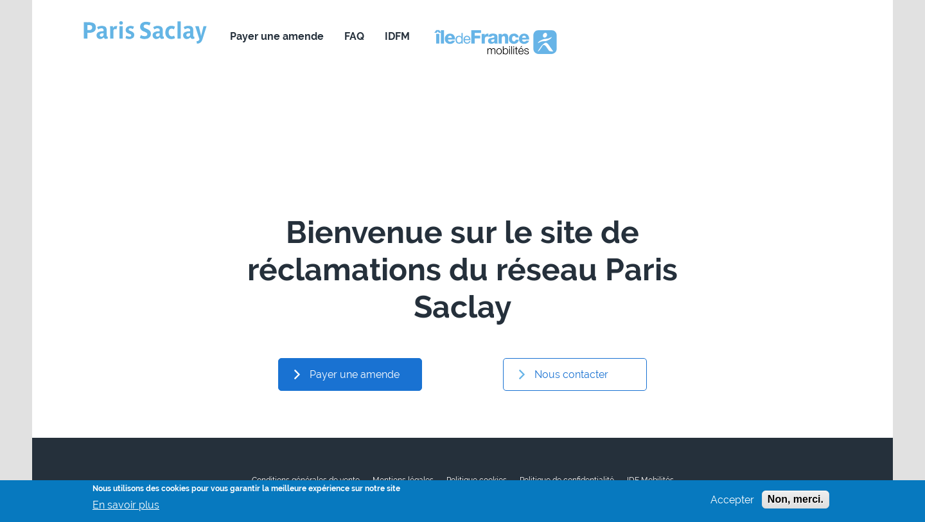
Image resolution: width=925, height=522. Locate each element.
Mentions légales (403, 480)
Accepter (732, 502)
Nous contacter (484, 36)
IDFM (397, 36)
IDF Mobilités (650, 480)
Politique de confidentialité (567, 480)
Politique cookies (476, 480)
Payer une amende (277, 36)
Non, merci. (796, 501)
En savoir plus (125, 507)
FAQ (354, 36)
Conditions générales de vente (306, 480)
